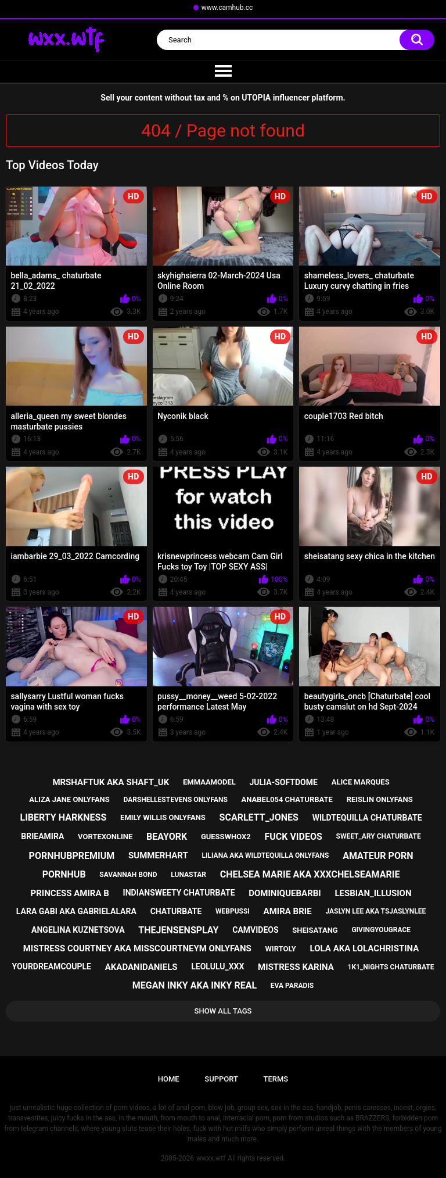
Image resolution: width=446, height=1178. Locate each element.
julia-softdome (283, 782)
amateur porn (378, 855)
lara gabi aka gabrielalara (76, 911)
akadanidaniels (141, 967)
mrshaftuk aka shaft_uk (110, 782)
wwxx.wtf (210, 1158)
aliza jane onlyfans (69, 799)
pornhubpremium (72, 855)
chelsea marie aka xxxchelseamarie (310, 874)
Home (168, 1079)
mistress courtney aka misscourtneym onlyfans (137, 948)
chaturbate (176, 911)
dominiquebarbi (285, 893)
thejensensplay (178, 930)
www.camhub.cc (227, 7)
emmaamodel (209, 782)
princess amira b (70, 893)
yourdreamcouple (51, 966)
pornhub (64, 874)
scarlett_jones (259, 817)
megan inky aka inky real (194, 985)
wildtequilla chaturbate (367, 817)
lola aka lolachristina (364, 948)
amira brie (288, 911)
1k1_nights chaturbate (391, 967)
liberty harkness (63, 817)
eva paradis (292, 986)
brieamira (42, 836)
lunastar (188, 875)
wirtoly (280, 948)
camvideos (255, 929)
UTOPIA (256, 97)
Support (221, 1079)
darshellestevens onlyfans (176, 800)
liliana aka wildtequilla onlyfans (265, 855)
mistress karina (296, 967)
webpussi (232, 911)
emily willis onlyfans (163, 817)
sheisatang (314, 930)
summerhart (158, 855)
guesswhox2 (226, 836)
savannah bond (128, 875)
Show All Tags (223, 1011)
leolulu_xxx (217, 966)
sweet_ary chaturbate (378, 836)
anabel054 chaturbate (287, 799)
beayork (166, 836)
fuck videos (293, 836)
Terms (275, 1079)
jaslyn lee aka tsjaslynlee (375, 911)
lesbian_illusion (372, 893)
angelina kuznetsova (78, 929)
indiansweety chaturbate (179, 892)
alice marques (361, 782)
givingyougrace (381, 930)
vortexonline (105, 836)
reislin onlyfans (380, 799)
